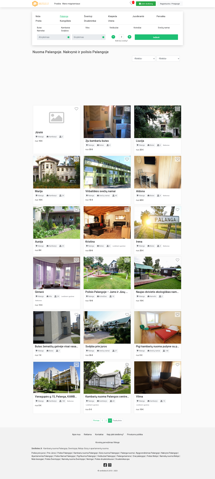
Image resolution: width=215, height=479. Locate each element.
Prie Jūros (51, 453)
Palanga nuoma (127, 453)
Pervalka (161, 16)
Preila (38, 21)
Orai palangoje (139, 456)
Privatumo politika (135, 434)
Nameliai (41, 31)
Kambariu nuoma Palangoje (86, 453)
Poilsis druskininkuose (104, 459)
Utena (111, 21)
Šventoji (88, 16)
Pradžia (57, 4)
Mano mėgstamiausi (71, 4)
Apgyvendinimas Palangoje (148, 453)
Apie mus (76, 434)
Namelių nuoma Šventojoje (73, 459)
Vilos (87, 28)
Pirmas (96, 420)
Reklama (88, 434)
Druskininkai (90, 21)
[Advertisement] (107, 83)
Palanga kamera (124, 456)
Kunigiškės (65, 21)
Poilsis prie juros (38, 453)
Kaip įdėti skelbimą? (115, 434)
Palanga (64, 16)
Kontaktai (99, 434)
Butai (39, 28)
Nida (38, 16)
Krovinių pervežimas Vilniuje (108, 442)
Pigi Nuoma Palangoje (86, 456)
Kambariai (65, 28)
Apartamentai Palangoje (42, 456)
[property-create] (145, 3)
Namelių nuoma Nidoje (169, 456)
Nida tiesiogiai (37, 459)
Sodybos (65, 31)
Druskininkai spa (122, 459)
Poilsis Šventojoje (52, 459)
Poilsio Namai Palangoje (64, 456)
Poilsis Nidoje (152, 456)
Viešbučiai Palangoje (106, 456)
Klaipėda (112, 16)
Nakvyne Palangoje (169, 453)
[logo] (40, 3)
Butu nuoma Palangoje (109, 453)
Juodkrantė (138, 16)
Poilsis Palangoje (64, 453)
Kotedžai (137, 28)
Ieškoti (156, 37)
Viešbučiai (114, 28)
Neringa (90, 459)
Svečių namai (164, 28)
